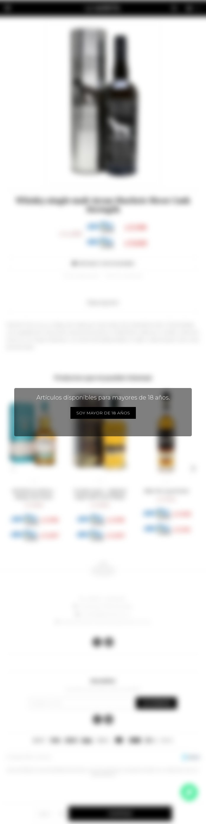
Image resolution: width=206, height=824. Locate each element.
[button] (13, 468)
